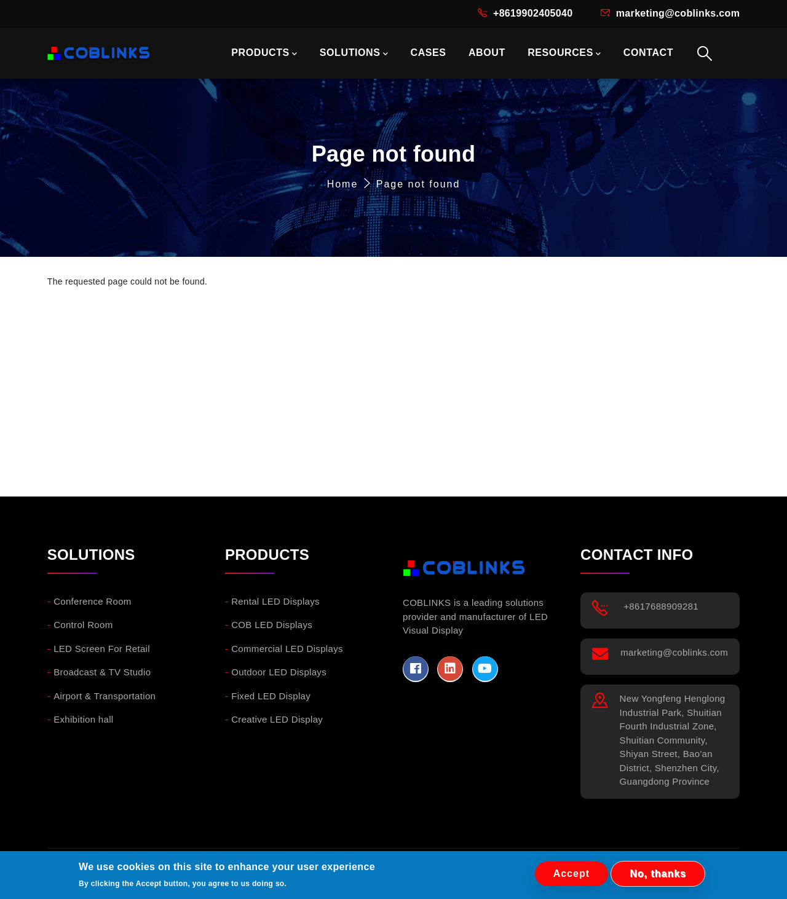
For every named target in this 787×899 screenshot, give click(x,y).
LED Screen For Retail (101, 648)
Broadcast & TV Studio (102, 672)
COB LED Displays (271, 624)
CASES (428, 52)
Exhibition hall (83, 719)
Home (342, 184)
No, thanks (658, 874)
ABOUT (487, 52)
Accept (571, 874)
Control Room (83, 624)
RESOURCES (564, 53)
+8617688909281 (660, 606)
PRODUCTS (264, 53)
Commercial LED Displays (287, 648)
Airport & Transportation (104, 696)
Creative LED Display (277, 719)
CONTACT (648, 52)
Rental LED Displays (275, 601)
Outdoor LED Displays (278, 672)
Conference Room (92, 601)
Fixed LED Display (270, 696)
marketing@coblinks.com (678, 13)
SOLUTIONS (354, 53)
